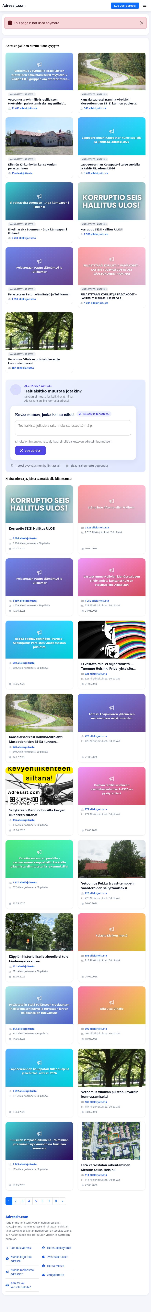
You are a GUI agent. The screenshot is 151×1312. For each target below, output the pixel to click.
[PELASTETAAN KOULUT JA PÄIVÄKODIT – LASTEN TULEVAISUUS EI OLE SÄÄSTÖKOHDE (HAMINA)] (111, 277)
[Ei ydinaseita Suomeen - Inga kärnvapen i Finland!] (39, 212)
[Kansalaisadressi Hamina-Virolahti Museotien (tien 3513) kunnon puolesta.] (111, 83)
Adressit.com (14, 5)
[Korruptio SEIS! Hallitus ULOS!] (111, 210)
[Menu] (145, 5)
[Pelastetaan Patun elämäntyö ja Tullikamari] (39, 275)
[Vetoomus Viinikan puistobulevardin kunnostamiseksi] (39, 342)
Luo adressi (30, 450)
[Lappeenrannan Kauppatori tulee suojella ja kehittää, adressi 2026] (111, 147)
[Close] (141, 22)
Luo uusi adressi (125, 5)
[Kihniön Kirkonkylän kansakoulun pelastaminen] (39, 147)
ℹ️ (106, 94)
